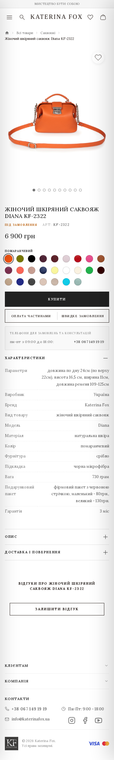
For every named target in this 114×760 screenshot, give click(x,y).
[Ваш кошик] (103, 17)
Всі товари (24, 33)
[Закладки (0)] (90, 17)
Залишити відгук (57, 609)
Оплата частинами (31, 316)
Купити (57, 299)
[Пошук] (22, 17)
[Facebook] (85, 720)
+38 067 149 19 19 (89, 341)
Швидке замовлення (83, 316)
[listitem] (8, 258)
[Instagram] (72, 720)
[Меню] (9, 17)
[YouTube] (98, 720)
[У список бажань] (98, 57)
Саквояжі (47, 33)
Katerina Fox (56, 17)
